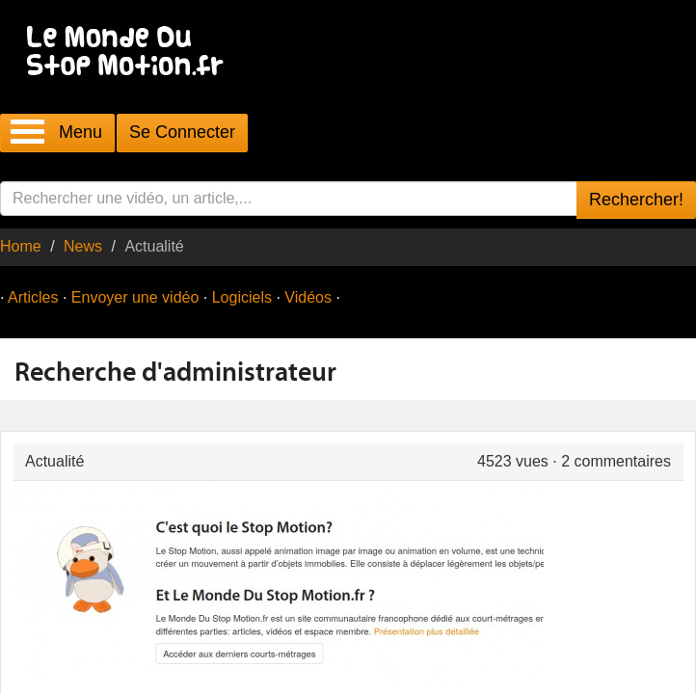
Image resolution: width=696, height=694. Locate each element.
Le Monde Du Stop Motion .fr (130, 52)
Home (20, 246)
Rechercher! (636, 199)
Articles (33, 297)
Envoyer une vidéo (135, 297)
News (83, 246)
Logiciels (242, 297)
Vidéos (308, 297)
